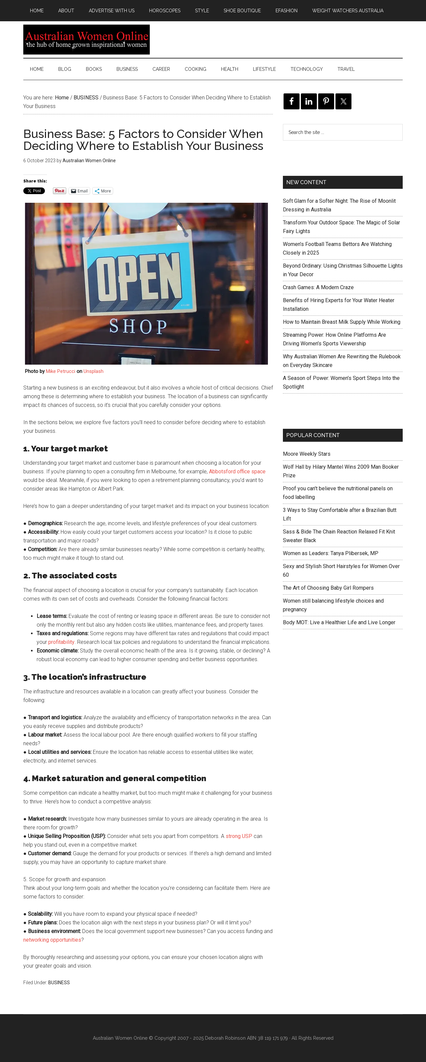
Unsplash (94, 371)
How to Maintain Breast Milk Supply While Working (341, 322)
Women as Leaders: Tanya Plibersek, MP (330, 553)
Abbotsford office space (237, 471)
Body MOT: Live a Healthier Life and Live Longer (339, 622)
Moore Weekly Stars (306, 454)
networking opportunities (52, 940)
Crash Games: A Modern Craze (318, 287)
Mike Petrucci (60, 371)
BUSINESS (59, 982)
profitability (61, 642)
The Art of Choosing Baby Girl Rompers (328, 588)
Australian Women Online (86, 40)
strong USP (239, 836)
